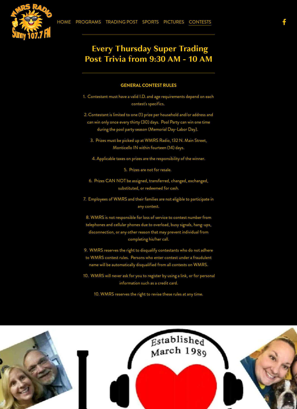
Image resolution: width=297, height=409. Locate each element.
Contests (200, 22)
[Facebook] (284, 22)
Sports (150, 22)
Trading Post (122, 22)
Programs (88, 22)
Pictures (173, 22)
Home (64, 22)
